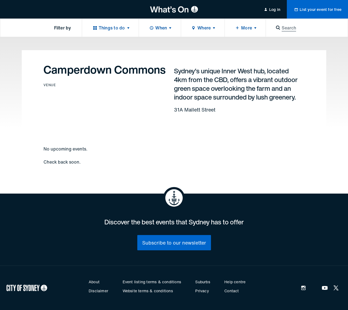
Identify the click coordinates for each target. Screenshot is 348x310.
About (94, 282)
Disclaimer (98, 291)
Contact (231, 291)
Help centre (235, 282)
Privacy (202, 291)
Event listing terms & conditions (152, 282)
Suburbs (202, 282)
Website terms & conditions (148, 291)
